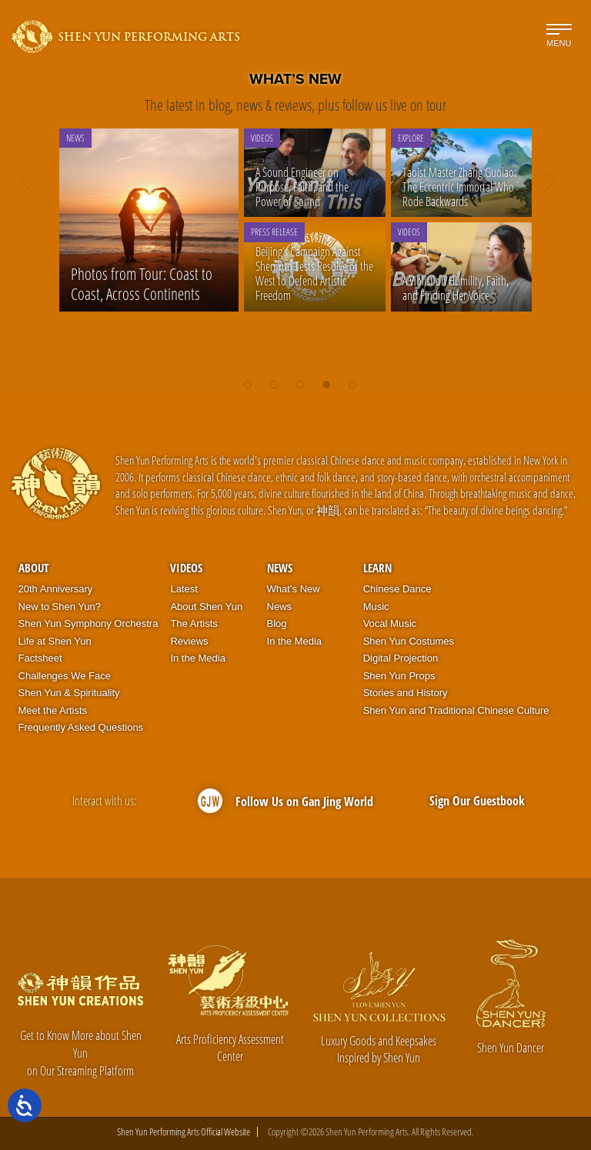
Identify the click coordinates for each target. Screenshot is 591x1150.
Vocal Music (389, 623)
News (279, 567)
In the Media (197, 658)
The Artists (193, 623)
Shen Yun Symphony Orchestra (88, 623)
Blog (277, 623)
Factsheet (40, 658)
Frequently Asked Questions (81, 727)
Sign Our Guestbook (477, 800)
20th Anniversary (55, 589)
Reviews (189, 641)
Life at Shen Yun (55, 641)
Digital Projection (401, 658)
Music (376, 606)
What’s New (293, 589)
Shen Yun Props (399, 676)
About (33, 567)
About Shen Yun (206, 606)
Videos (186, 567)
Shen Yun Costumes (408, 641)
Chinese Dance (397, 589)
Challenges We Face (64, 676)
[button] (248, 377)
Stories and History (405, 692)
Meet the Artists (53, 710)
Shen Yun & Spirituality (69, 692)
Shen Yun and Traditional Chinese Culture (456, 710)
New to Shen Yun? (59, 606)
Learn (377, 567)
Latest (183, 589)
